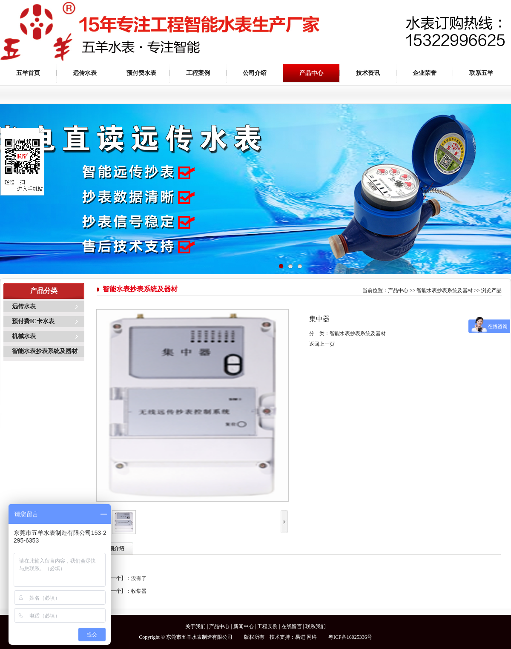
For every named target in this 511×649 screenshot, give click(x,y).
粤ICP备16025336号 (350, 637)
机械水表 (24, 336)
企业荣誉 (424, 73)
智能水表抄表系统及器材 (45, 351)
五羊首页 (28, 73)
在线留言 (291, 626)
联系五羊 (481, 73)
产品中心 (311, 73)
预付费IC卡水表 (33, 321)
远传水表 (85, 73)
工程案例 (198, 73)
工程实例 (267, 626)
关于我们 (195, 626)
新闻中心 (243, 626)
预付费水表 (141, 73)
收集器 (138, 591)
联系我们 (315, 626)
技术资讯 (368, 73)
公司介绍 (255, 73)
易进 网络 (306, 637)
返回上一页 (322, 344)
